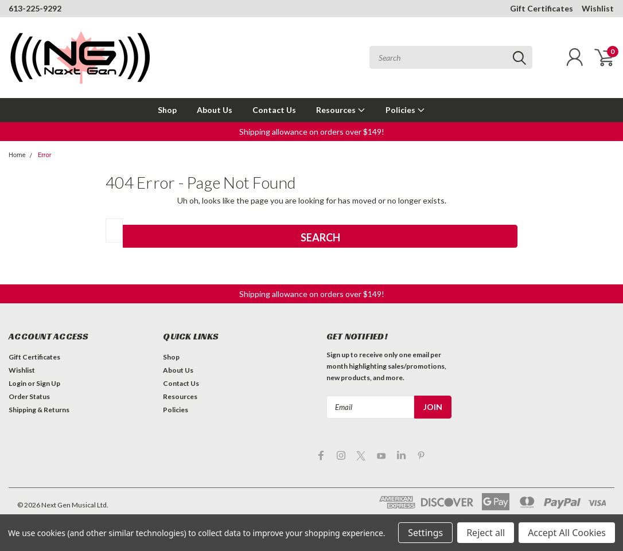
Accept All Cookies (567, 532)
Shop (167, 110)
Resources (340, 110)
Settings (425, 532)
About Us (214, 110)
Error (45, 155)
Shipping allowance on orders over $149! (311, 131)
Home (17, 155)
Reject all (485, 532)
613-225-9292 (35, 8)
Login (17, 383)
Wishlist (598, 8)
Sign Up (48, 383)
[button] (312, 131)
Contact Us (274, 110)
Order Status (29, 396)
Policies (405, 110)
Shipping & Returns (39, 409)
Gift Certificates (541, 8)
